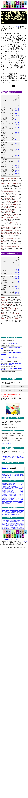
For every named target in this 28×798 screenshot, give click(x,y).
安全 (15, 6)
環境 (12, 6)
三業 (25, 3)
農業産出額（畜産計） (11, 457)
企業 (20, 6)
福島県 (16, 26)
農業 (17, 3)
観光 (23, 6)
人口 (9, 3)
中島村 (7, 443)
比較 (7, 3)
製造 (15, 3)
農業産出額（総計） (7, 456)
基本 (4, 3)
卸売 (20, 3)
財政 (12, 3)
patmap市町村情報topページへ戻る (9, 539)
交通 (9, 6)
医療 (4, 6)
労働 (17, 6)
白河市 (3, 443)
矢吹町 (10, 443)
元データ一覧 (23, 541)
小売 (23, 3)
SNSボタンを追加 (13, 343)
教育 (7, 6)
